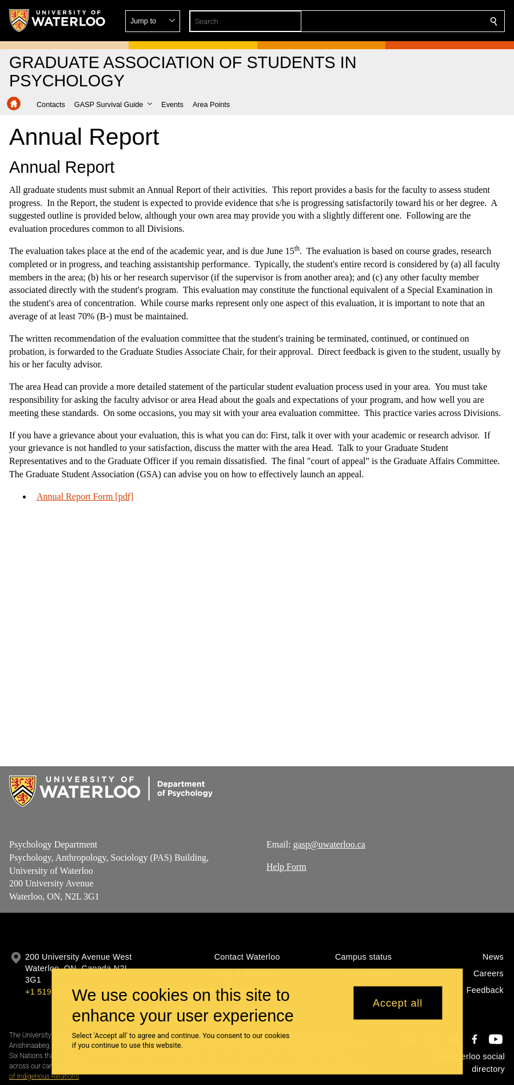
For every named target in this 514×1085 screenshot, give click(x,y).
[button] (411, 21)
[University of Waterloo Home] (57, 20)
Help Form (286, 867)
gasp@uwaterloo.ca (329, 844)
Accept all (398, 1002)
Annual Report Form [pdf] (85, 496)
